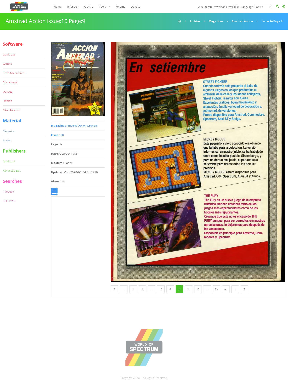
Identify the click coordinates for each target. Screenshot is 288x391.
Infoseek (72, 6)
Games (7, 64)
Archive (88, 6)
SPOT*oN (9, 201)
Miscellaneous (12, 110)
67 (216, 289)
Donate (135, 6)
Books (7, 140)
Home (58, 6)
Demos (7, 101)
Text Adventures (13, 73)
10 (57, 135)
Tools (102, 6)
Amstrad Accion (242, 21)
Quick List (9, 54)
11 (198, 289)
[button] (283, 6)
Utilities (7, 91)
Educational (10, 82)
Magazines (216, 21)
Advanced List (12, 170)
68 (225, 289)
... (152, 289)
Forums (120, 6)
